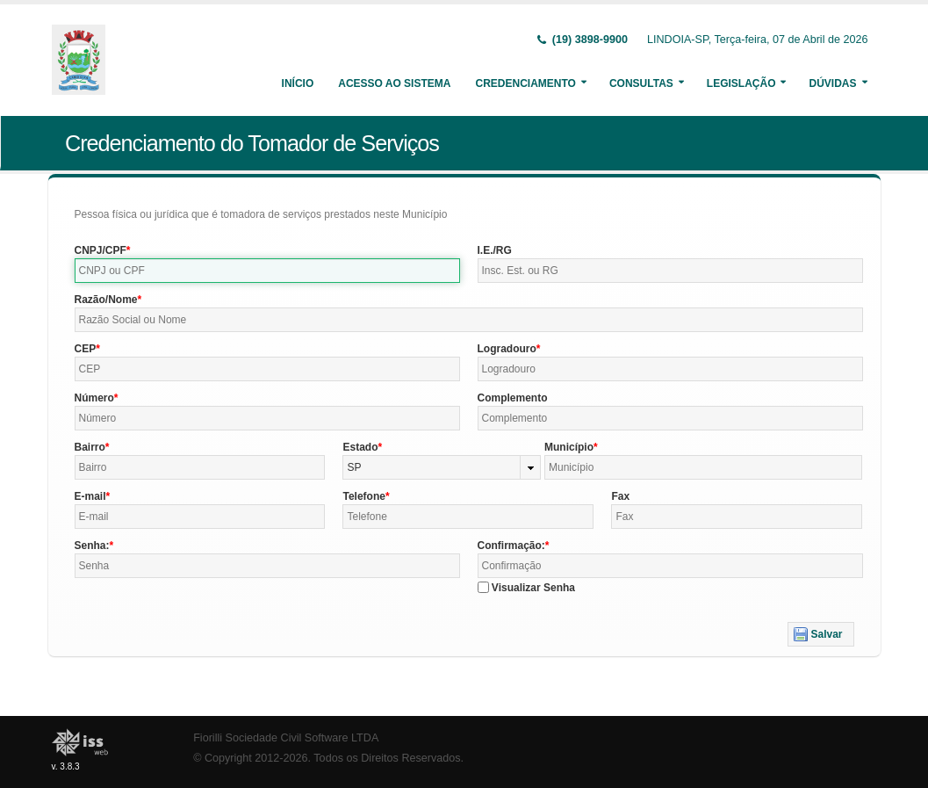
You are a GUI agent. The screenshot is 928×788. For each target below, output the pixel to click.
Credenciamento (525, 83)
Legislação (741, 83)
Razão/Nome (106, 299)
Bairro (90, 447)
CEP (86, 349)
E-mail (90, 496)
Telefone (363, 496)
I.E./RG (495, 250)
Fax (620, 496)
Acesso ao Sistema (394, 83)
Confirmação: (511, 545)
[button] (820, 634)
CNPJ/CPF (100, 250)
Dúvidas (832, 83)
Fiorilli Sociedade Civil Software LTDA (285, 738)
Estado (360, 447)
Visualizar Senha (533, 588)
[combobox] (441, 467)
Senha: (92, 545)
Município (568, 447)
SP (354, 467)
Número (94, 398)
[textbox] (267, 270)
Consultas (641, 83)
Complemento (513, 398)
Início (298, 83)
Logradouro (507, 349)
